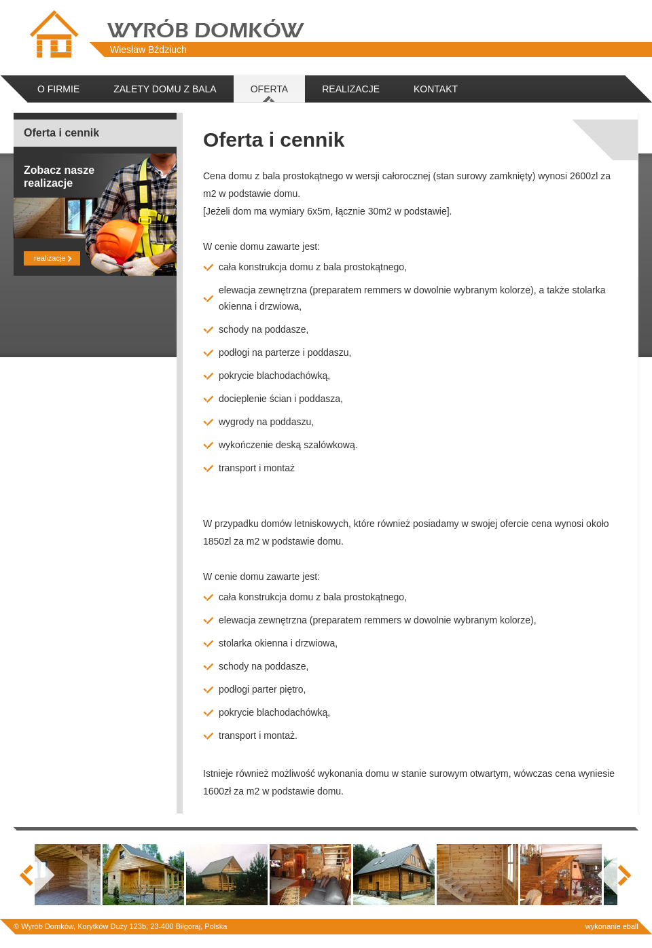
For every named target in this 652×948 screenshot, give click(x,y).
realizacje (48, 258)
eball (630, 926)
